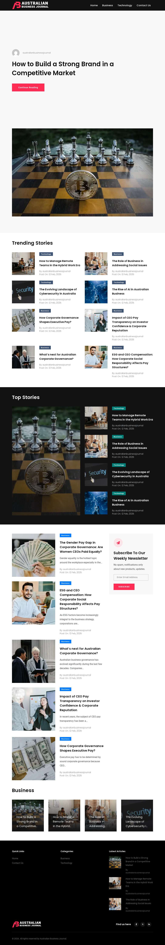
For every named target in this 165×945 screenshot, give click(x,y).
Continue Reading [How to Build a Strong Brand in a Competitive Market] (28, 87)
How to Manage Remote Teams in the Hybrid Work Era (139, 882)
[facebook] (136, 924)
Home (94, 5)
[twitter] (142, 924)
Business (107, 5)
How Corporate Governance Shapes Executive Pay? (82, 748)
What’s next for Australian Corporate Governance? (80, 651)
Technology (125, 5)
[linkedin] (149, 924)
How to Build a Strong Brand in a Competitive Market (63, 68)
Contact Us (144, 5)
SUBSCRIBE (124, 587)
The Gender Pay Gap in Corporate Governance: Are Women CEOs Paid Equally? (81, 547)
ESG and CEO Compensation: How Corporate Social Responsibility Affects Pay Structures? (80, 599)
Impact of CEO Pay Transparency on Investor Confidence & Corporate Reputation (80, 703)
